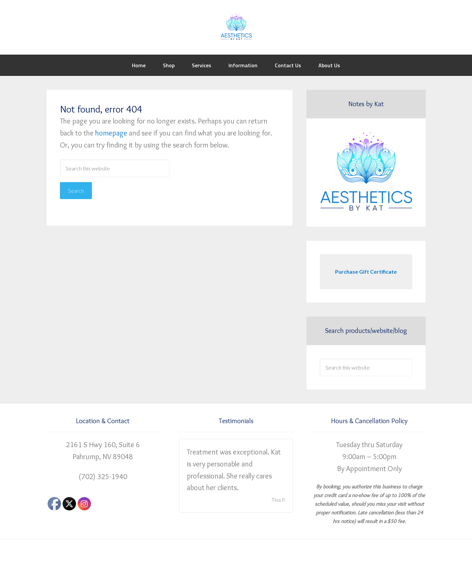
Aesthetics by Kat (236, 26)
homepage (111, 133)
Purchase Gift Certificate (366, 271)
